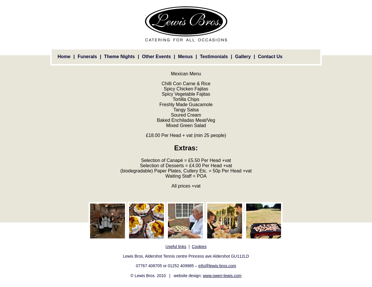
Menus (185, 56)
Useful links (175, 246)
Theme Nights (119, 56)
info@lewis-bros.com (217, 265)
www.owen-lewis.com (222, 275)
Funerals (87, 56)
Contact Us (270, 56)
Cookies (199, 246)
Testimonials (214, 56)
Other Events (156, 56)
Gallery (243, 56)
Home (64, 56)
